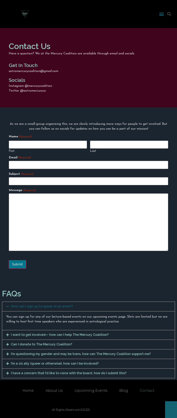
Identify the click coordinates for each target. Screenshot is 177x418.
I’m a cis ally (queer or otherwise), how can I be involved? (55, 363)
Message (22, 190)
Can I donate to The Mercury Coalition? (41, 344)
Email (20, 157)
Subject (21, 173)
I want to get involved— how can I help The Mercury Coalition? (60, 334)
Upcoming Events (91, 390)
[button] (161, 14)
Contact (147, 390)
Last (93, 151)
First (12, 151)
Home (28, 390)
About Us (54, 390)
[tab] (88, 306)
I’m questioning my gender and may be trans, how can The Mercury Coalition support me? (81, 354)
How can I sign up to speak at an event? (42, 306)
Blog (123, 390)
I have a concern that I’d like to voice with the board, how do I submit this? (69, 373)
